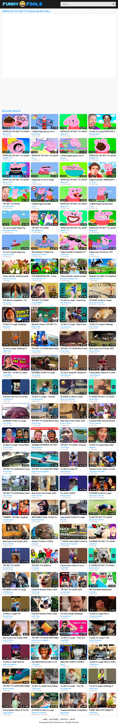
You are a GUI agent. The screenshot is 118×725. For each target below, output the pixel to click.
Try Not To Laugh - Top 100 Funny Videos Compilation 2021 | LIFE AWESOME (73, 686)
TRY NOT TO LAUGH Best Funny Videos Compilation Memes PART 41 (45, 348)
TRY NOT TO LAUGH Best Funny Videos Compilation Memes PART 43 (45, 421)
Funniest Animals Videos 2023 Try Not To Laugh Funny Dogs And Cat (44, 589)
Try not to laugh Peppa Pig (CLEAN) (14, 228)
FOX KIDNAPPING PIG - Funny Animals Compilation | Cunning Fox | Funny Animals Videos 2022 (45, 276)
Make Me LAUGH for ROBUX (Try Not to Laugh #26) (72, 662)
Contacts (64, 719)
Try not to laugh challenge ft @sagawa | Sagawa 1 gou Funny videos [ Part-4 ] (101, 686)
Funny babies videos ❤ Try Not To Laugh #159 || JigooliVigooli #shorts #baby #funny (16, 710)
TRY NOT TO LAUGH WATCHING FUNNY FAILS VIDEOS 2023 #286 (45, 469)
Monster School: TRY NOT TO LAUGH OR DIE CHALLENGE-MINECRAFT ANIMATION (44, 324)
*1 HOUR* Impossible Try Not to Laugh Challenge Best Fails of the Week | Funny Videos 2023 (73, 541)
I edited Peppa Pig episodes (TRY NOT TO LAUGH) (101, 204)
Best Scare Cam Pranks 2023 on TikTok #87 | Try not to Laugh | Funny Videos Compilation (44, 493)
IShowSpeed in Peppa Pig (42, 252)
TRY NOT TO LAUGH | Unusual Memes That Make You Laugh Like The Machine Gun (73, 445)
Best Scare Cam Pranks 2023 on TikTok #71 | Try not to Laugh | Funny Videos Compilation (15, 541)
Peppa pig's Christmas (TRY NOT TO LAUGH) (101, 252)
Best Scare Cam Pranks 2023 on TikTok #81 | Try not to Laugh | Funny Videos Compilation (72, 421)
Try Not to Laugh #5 (68, 469)
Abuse (72, 719)
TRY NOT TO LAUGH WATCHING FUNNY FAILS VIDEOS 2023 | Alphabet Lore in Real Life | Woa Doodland (16, 686)
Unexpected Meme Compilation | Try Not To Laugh (73, 710)
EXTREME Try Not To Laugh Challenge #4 (14, 589)
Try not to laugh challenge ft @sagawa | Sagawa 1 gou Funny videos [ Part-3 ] (15, 348)
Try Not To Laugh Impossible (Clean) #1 (101, 445)
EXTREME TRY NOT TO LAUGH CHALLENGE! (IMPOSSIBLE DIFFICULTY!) (102, 541)
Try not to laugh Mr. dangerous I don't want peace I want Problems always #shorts (73, 373)
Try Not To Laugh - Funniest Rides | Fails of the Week (43, 397)
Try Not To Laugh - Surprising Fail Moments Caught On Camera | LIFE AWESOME (72, 300)
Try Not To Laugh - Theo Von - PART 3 (73, 638)
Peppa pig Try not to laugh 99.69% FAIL (43, 180)
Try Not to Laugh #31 (12, 614)
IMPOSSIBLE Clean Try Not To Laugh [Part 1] (44, 517)
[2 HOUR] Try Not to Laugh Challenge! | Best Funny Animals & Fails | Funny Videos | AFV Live (73, 397)
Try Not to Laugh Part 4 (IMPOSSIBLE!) (99, 614)
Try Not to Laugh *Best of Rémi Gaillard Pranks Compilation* (102, 662)
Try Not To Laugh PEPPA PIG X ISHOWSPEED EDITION (102, 131)
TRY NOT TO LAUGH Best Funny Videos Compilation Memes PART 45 (16, 469)
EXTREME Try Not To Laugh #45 (14, 421)
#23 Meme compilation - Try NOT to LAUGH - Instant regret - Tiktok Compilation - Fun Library (16, 300)
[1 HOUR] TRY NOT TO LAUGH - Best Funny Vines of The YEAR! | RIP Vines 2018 (102, 397)
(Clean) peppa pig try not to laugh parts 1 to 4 (72, 156)
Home (45, 719)
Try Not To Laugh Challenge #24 (14, 324)
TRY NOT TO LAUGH (11, 565)
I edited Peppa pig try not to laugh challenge (43, 131)
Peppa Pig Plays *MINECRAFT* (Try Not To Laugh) (102, 180)
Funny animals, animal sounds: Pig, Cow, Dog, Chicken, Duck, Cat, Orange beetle (16, 276)
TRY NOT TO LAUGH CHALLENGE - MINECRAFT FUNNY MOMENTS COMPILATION (43, 300)
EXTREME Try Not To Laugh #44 (43, 373)
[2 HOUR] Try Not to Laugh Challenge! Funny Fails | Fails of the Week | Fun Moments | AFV (44, 710)
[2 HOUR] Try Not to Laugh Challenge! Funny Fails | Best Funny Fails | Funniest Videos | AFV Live (102, 493)
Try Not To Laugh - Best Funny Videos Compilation (73, 324)
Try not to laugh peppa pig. (14, 252)
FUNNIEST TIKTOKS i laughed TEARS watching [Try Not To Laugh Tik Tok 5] (15, 517)
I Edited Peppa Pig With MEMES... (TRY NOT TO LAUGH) (45, 204)
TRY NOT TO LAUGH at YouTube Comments (41, 565)
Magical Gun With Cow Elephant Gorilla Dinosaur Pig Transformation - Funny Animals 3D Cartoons (102, 276)
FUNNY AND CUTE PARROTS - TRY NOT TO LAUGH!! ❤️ (101, 710)
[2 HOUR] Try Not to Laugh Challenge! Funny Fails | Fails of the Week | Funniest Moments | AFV (101, 300)
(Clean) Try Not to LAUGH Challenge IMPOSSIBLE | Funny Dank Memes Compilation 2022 (45, 541)
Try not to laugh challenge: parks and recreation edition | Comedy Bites (72, 614)
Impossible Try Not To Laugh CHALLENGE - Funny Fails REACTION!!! (72, 517)
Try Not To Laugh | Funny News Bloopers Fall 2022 (16, 445)
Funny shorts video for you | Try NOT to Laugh (72, 565)
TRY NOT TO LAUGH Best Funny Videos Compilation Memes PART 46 (16, 493)
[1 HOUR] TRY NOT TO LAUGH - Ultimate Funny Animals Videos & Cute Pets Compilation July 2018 (102, 565)
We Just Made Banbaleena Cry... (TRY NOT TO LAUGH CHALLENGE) (100, 589)
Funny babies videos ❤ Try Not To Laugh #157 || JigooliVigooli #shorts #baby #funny (102, 373)
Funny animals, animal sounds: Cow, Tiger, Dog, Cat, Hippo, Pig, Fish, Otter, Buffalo (73, 276)
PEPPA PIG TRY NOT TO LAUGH (16, 131)
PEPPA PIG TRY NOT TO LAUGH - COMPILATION (16, 180)
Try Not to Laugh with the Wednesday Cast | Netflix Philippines (13, 662)
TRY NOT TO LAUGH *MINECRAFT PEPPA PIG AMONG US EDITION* (42, 228)
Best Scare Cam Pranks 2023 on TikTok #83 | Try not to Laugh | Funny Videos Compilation (101, 348)
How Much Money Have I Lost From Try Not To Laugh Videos (45, 662)
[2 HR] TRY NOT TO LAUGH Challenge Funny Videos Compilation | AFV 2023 (100, 517)
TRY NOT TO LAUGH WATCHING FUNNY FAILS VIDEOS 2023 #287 (45, 638)
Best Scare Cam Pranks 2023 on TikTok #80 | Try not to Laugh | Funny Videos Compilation (15, 638)
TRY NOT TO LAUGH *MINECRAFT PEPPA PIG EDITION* (13, 204)
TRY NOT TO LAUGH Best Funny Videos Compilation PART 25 (73, 348)
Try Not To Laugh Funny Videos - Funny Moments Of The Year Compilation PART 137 (45, 686)
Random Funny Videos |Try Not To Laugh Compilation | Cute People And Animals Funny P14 (102, 469)
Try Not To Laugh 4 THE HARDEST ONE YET (99, 638)
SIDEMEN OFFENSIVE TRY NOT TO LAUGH (45, 445)
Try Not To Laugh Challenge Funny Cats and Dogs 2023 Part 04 (102, 324)
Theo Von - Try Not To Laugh (15, 373)
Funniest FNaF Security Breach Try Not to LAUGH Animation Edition (102, 421)
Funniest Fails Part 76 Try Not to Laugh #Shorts (15, 397)
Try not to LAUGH (67, 493)
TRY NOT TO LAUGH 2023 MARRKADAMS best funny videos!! (71, 589)
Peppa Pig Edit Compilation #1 (73, 252)
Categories (54, 719)
